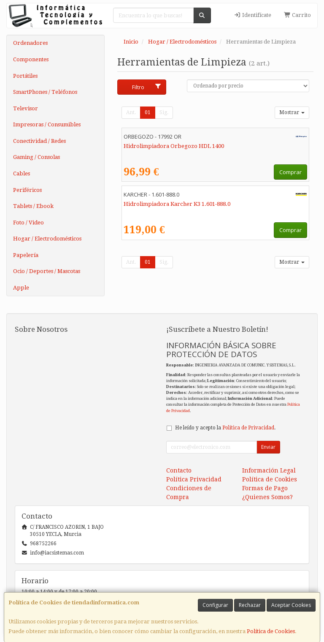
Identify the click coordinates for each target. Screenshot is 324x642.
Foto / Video (28, 222)
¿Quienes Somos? (267, 497)
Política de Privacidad (248, 428)
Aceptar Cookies (291, 605)
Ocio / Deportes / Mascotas (46, 271)
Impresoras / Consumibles (47, 124)
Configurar (215, 605)
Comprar (290, 172)
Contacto (179, 470)
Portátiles (25, 76)
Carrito (297, 15)
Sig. (163, 112)
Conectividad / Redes (39, 141)
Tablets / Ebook (33, 206)
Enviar (268, 447)
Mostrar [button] (292, 112)
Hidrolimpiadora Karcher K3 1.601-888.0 (177, 204)
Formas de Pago (265, 488)
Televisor (25, 108)
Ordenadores (30, 43)
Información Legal (269, 470)
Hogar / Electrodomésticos (47, 238)
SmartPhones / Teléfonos (45, 92)
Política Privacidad (193, 479)
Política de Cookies (271, 631)
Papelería (25, 255)
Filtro (147, 87)
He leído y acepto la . (225, 428)
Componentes (31, 59)
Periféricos (27, 190)
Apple (21, 287)
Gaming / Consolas (36, 157)
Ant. (131, 112)
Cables (21, 173)
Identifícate (252, 15)
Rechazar (250, 605)
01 (148, 112)
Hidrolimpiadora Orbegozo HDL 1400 (174, 146)
